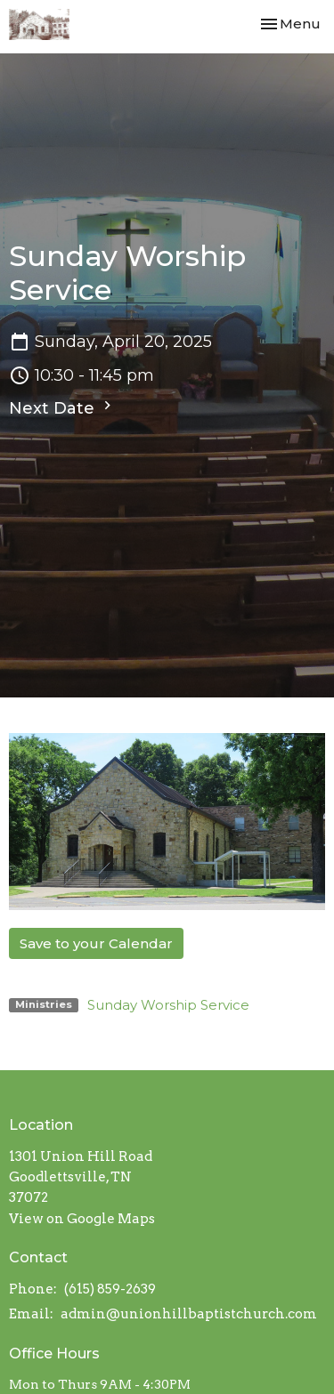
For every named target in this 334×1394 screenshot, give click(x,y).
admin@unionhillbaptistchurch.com (189, 1314)
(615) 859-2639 (110, 1289)
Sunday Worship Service (168, 1004)
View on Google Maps (82, 1219)
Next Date (62, 407)
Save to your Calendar (96, 943)
